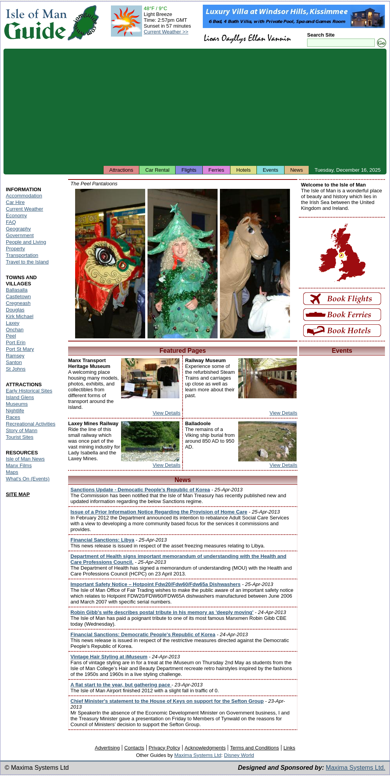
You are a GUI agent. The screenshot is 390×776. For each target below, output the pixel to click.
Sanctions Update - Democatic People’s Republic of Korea (140, 490)
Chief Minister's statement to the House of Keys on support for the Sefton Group (167, 701)
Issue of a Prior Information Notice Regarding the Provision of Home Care (158, 512)
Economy (16, 215)
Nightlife (15, 411)
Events (270, 170)
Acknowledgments (205, 748)
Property (15, 249)
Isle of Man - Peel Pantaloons (110, 263)
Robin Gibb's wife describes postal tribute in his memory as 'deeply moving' (161, 612)
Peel (11, 336)
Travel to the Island (27, 262)
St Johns (16, 369)
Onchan (15, 330)
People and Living (26, 242)
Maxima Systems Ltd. (355, 767)
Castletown (18, 296)
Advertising (107, 748)
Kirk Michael (19, 316)
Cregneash (18, 303)
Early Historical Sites (29, 391)
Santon (14, 362)
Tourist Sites (19, 437)
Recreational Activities (30, 424)
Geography (18, 229)
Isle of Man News (25, 459)
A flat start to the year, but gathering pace (121, 685)
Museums (17, 404)
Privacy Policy (164, 748)
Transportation (22, 255)
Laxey (12, 323)
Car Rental (157, 170)
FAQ (11, 222)
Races (13, 417)
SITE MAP (18, 494)
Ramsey (15, 356)
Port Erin (16, 342)
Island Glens (20, 397)
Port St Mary (20, 349)
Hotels (243, 170)
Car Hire (15, 202)
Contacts (134, 748)
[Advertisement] (195, 107)
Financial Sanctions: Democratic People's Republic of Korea (142, 634)
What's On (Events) (27, 479)
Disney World (239, 755)
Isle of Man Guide (35, 23)
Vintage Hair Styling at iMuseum (109, 657)
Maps (12, 472)
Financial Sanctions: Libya (102, 540)
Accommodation (24, 196)
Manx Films (19, 465)
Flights (188, 170)
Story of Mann (21, 430)
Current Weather (24, 209)
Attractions (121, 170)
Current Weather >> (166, 32)
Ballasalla (17, 290)
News (296, 170)
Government (20, 235)
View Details (166, 413)
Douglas (15, 310)
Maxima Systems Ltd (197, 755)
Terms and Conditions (254, 748)
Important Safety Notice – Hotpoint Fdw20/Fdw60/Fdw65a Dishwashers (155, 584)
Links (289, 748)
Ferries (216, 170)
